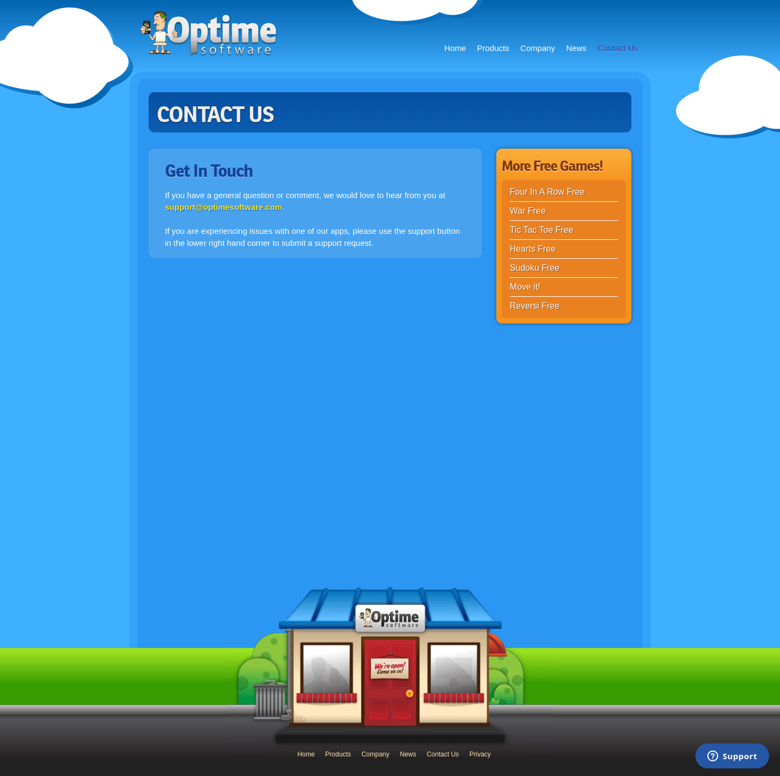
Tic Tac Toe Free (541, 229)
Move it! (525, 286)
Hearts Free (532, 248)
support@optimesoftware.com (223, 207)
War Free (528, 210)
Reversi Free (535, 305)
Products (493, 48)
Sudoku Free (535, 267)
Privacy (480, 754)
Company (537, 48)
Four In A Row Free (547, 191)
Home (455, 48)
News (576, 48)
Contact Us (618, 48)
